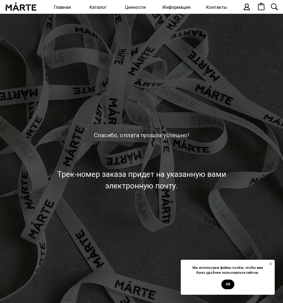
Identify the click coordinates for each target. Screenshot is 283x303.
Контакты (216, 7)
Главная (62, 7)
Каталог (98, 7)
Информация (176, 7)
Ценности (135, 7)
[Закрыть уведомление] (270, 264)
